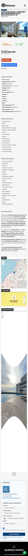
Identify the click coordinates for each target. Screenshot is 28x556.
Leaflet (15, 287)
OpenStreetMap (23, 287)
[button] (3, 36)
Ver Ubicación (13, 300)
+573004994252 (8, 496)
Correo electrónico (7, 510)
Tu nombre (5, 505)
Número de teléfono (7, 515)
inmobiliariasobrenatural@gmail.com (12, 497)
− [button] (3, 264)
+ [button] (3, 261)
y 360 (19, 44)
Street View (7, 44)
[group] (14, 29)
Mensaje (5, 521)
